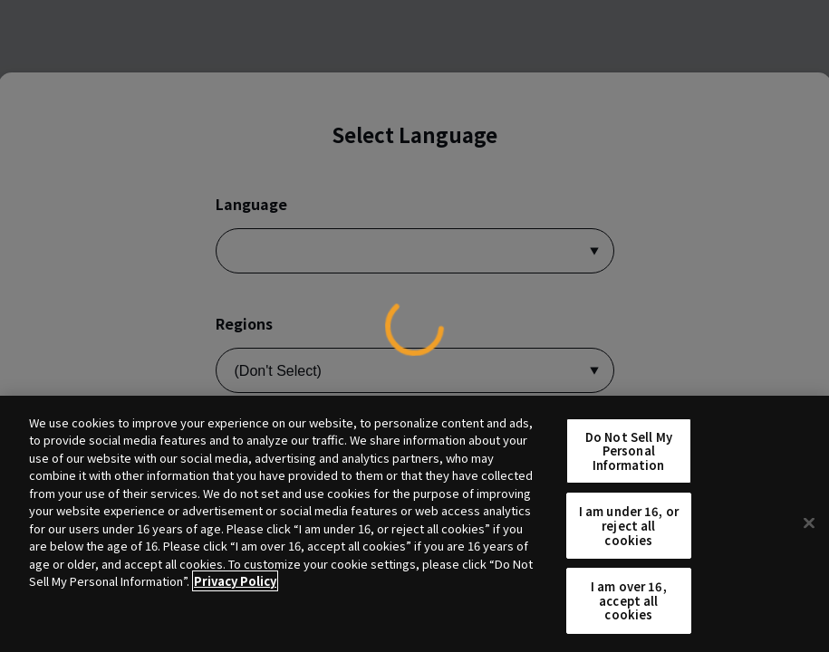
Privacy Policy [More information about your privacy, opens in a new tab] (235, 581)
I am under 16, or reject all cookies (629, 525)
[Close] (809, 523)
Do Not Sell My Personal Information (628, 451)
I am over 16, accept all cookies (629, 600)
